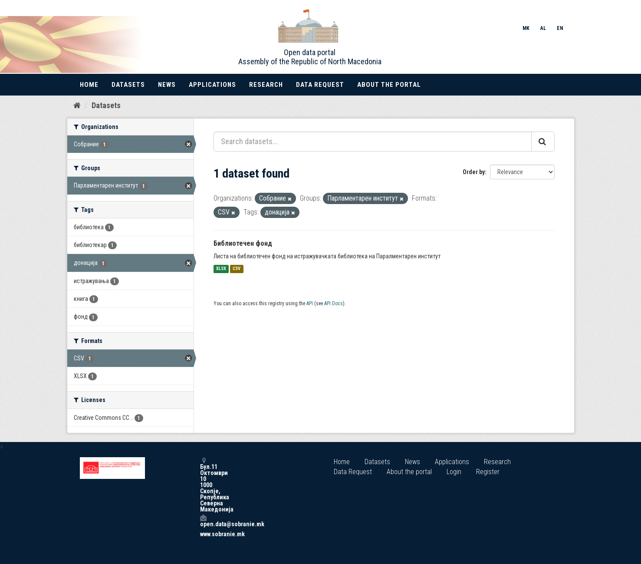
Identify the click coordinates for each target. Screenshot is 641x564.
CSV (236, 269)
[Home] (77, 105)
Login (454, 472)
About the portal (389, 85)
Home (89, 85)
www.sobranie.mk (203, 534)
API (309, 303)
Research (266, 85)
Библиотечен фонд (243, 243)
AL (543, 28)
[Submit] (543, 142)
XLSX (221, 269)
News (167, 85)
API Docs (333, 303)
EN (560, 28)
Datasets (128, 85)
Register (488, 472)
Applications (212, 85)
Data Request (320, 85)
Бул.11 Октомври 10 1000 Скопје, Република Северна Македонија (203, 484)
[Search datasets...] (373, 142)
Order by (474, 171)
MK (526, 28)
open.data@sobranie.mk (203, 521)
